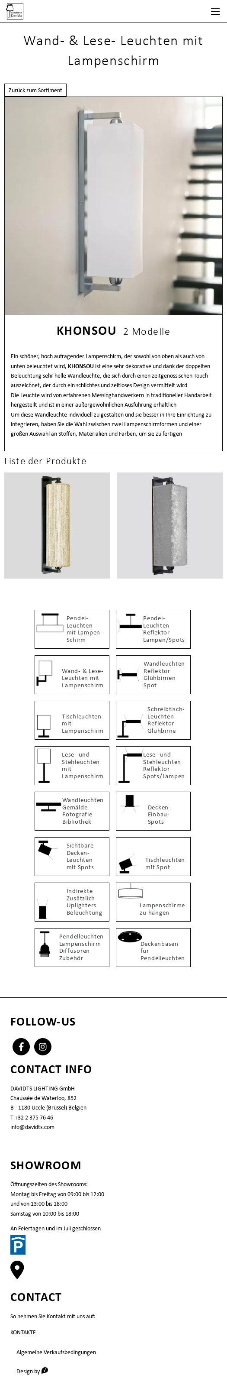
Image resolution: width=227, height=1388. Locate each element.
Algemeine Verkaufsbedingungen (56, 1352)
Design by (35, 1371)
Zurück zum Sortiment (35, 90)
